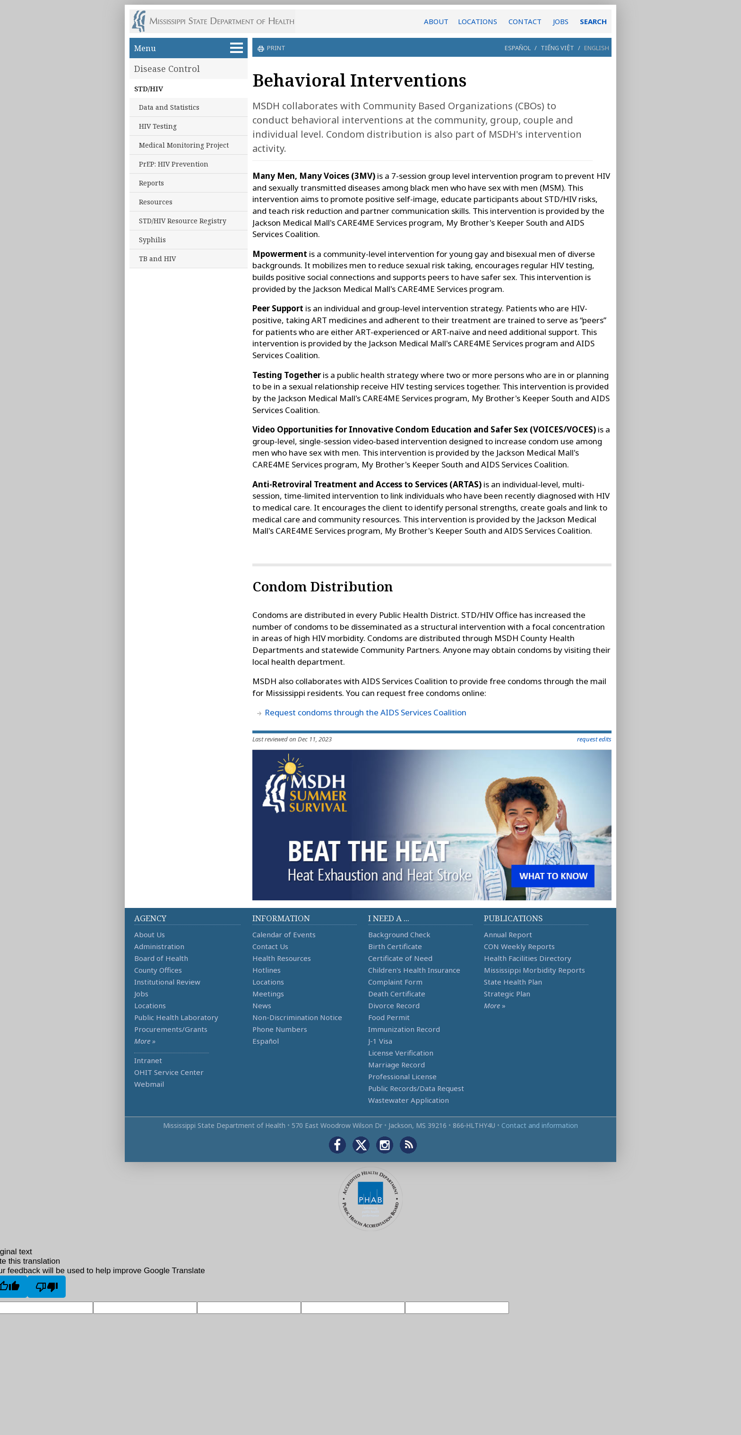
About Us (149, 934)
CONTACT (525, 21)
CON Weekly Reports (519, 946)
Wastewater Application (408, 1100)
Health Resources (281, 958)
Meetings (268, 993)
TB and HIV (157, 258)
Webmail (149, 1084)
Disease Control (167, 68)
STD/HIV (148, 88)
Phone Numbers (279, 1029)
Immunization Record (404, 1029)
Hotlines (266, 970)
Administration (159, 946)
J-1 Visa (380, 1041)
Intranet (148, 1060)
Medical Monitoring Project (184, 145)
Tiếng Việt (557, 48)
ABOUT (436, 21)
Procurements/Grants (170, 1029)
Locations (150, 1005)
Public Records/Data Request (416, 1088)
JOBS (561, 21)
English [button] (596, 48)
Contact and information (539, 1125)
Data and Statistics (169, 107)
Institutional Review (167, 981)
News (261, 1005)
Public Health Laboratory (176, 1017)
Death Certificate (396, 993)
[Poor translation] (46, 1286)
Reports (151, 182)
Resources (155, 201)
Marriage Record (396, 1064)
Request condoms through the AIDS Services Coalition (365, 712)
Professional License (402, 1076)
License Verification (400, 1052)
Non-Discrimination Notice (297, 1017)
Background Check (399, 934)
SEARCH (593, 21)
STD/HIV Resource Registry (182, 220)
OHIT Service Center (169, 1072)
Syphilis (152, 239)
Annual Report (508, 934)
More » (144, 1041)
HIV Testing (158, 126)
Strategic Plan (507, 993)
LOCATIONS (477, 21)
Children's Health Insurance (414, 970)
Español (518, 48)
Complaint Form (395, 981)
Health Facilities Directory (527, 958)
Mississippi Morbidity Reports (534, 970)
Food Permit (389, 1017)
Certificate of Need (400, 958)
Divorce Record (394, 1005)
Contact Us (270, 946)
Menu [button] (188, 48)
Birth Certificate (395, 946)
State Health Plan (513, 981)
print (275, 48)
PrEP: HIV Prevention (173, 163)
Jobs (141, 993)
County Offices (158, 970)
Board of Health (161, 958)
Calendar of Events (284, 934)
